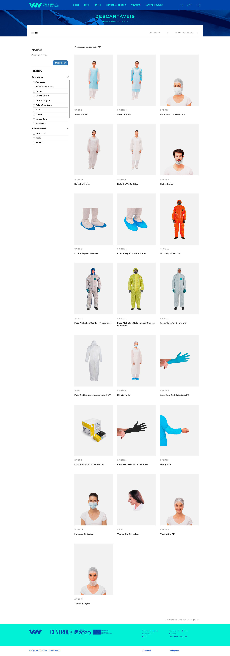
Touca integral (82, 604)
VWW (38, 138)
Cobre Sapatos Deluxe (86, 253)
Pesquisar (60, 63)
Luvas (38, 114)
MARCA (37, 50)
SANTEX (40, 133)
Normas (172, 634)
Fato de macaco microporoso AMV (92, 395)
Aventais (40, 82)
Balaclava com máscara (172, 114)
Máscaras (40, 124)
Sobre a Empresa (150, 631)
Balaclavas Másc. (44, 87)
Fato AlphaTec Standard (173, 323)
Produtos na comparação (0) (87, 47)
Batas (38, 91)
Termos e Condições (178, 631)
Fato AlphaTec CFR (170, 253)
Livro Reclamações (178, 637)
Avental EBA (81, 114)
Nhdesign (55, 650)
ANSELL (39, 143)
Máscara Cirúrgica (83, 534)
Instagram (174, 651)
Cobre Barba (42, 96)
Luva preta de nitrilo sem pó (132, 465)
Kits (37, 110)
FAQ (144, 637)
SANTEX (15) (39, 55)
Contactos (147, 634)
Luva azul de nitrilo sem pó (174, 395)
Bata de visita (82, 184)
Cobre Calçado (43, 101)
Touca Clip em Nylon (128, 534)
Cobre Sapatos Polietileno (131, 253)
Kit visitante (124, 395)
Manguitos (41, 119)
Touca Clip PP (167, 534)
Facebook (146, 651)
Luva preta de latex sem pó (89, 465)
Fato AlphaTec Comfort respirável (92, 323)
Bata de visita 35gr (127, 184)
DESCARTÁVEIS (119, 22)
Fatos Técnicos (43, 105)
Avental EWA (124, 114)
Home (105, 22)
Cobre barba (167, 184)
